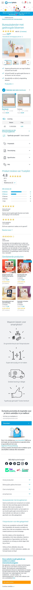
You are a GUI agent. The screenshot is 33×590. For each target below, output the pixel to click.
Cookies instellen (8, 586)
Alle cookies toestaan (8, 582)
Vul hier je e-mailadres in (10, 416)
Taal (5, 181)
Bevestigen (6, 423)
